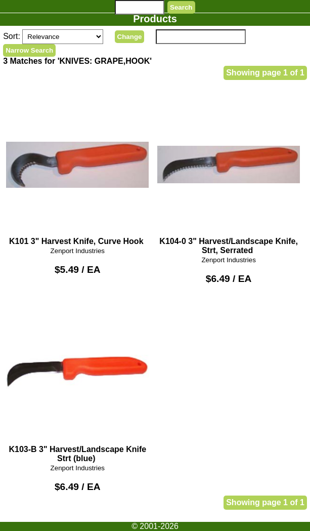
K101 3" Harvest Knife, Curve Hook (77, 169)
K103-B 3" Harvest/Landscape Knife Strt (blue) (77, 381)
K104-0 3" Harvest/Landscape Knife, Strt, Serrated (228, 173)
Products (155, 18)
